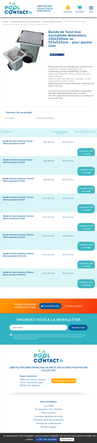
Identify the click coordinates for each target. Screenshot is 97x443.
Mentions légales (48, 427)
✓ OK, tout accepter (46, 439)
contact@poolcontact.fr (64, 380)
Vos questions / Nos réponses (48, 409)
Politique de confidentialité (48, 423)
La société (48, 405)
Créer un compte (75, 305)
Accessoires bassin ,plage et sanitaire (25, 21)
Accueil (5, 21)
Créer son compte (68, 8)
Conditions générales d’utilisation (48, 419)
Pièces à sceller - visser (52, 21)
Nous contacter (48, 412)
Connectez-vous (51, 306)
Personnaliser (67, 439)
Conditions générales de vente (48, 416)
